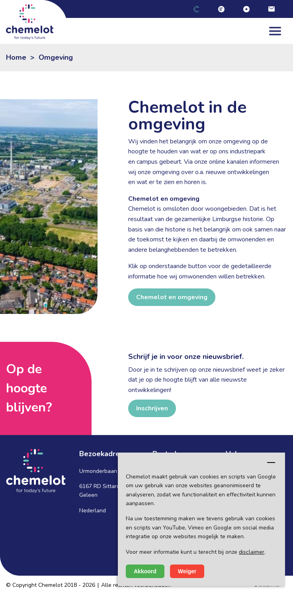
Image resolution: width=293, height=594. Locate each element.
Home (16, 57)
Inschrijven (152, 408)
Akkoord (145, 571)
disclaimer (251, 552)
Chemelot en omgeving (171, 297)
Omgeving (56, 57)
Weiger (187, 571)
